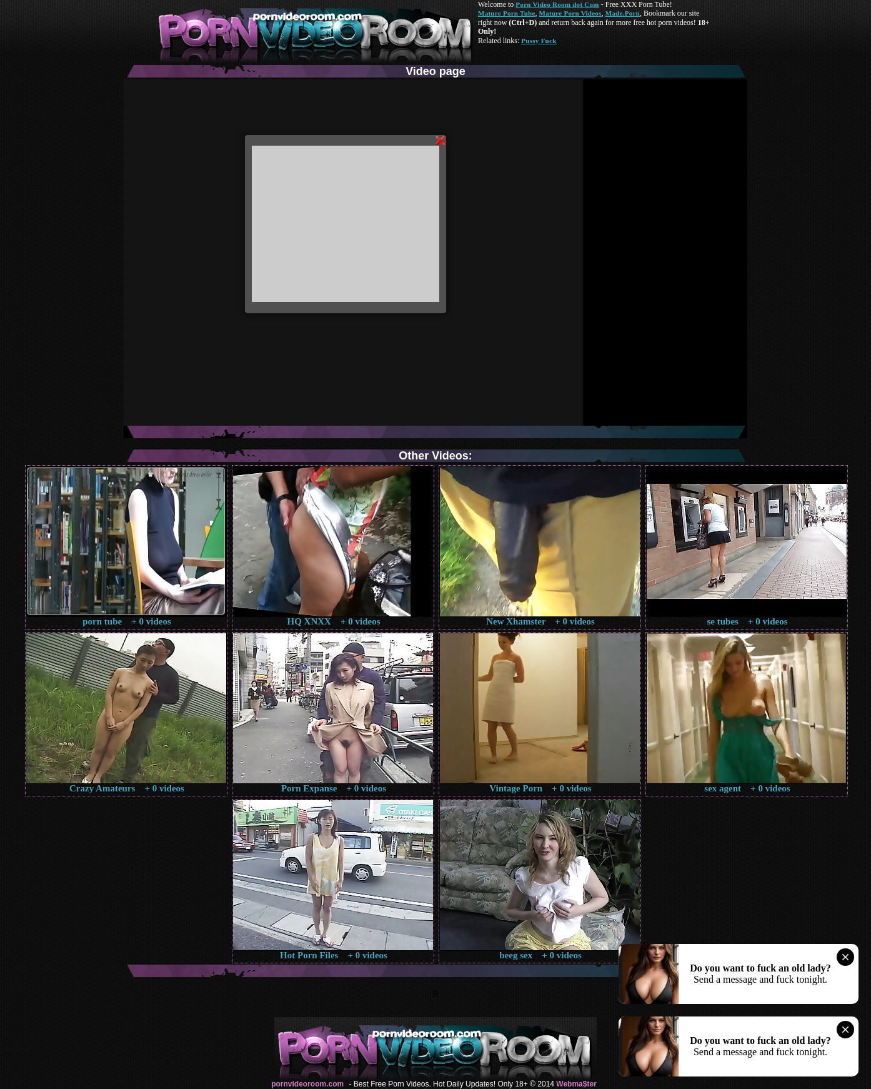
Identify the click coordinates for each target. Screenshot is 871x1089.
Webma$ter (576, 1084)
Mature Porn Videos (570, 13)
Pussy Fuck (538, 40)
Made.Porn (622, 13)
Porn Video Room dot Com (557, 4)
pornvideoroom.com (307, 1084)
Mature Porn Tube (506, 13)
